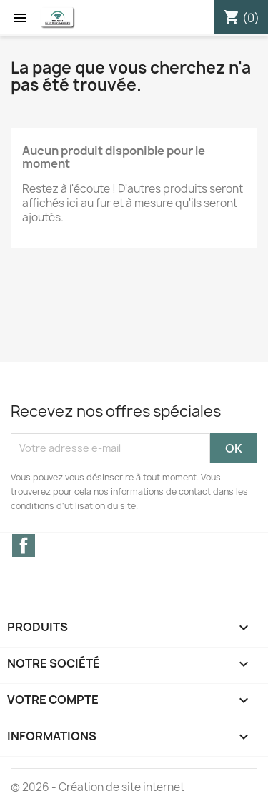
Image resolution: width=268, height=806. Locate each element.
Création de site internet (121, 787)
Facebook (23, 545)
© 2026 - (35, 787)
